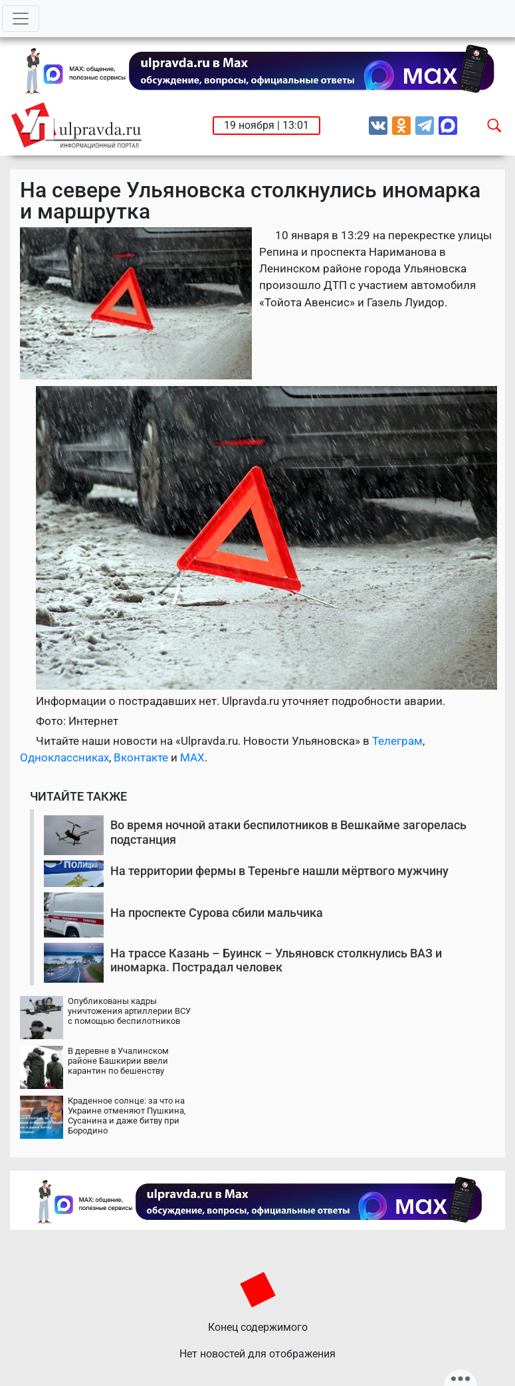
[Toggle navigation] (20, 18)
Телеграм (397, 740)
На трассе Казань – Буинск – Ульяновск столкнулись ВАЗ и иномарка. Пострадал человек (276, 960)
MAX (192, 757)
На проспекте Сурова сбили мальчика (216, 913)
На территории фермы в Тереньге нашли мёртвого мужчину (279, 871)
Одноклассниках (64, 757)
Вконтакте (141, 757)
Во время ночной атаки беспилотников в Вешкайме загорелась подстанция (288, 832)
